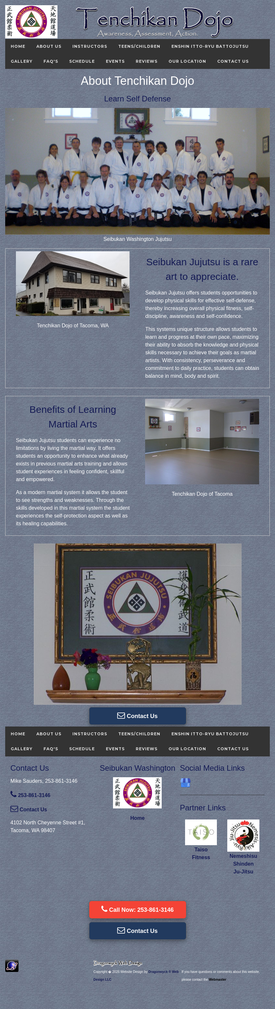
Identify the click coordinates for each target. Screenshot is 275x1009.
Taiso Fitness (201, 849)
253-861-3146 (30, 795)
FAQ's (51, 61)
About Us (48, 46)
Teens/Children (139, 46)
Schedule (82, 61)
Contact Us (233, 61)
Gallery (21, 61)
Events (115, 61)
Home (18, 46)
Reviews (146, 61)
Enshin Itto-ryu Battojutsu (210, 46)
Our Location (187, 61)
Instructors (89, 46)
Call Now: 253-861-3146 (137, 909)
